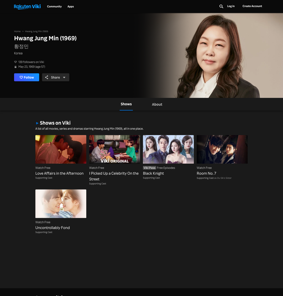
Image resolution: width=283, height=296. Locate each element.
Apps (71, 6)
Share (55, 77)
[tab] (126, 104)
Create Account (252, 6)
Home (17, 31)
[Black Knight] (168, 155)
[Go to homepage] (27, 6)
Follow (27, 77)
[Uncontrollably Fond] (60, 209)
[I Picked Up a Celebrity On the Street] (114, 158)
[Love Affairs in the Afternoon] (60, 155)
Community (54, 6)
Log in (231, 6)
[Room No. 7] (222, 155)
